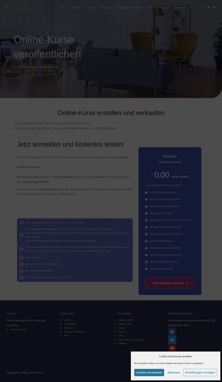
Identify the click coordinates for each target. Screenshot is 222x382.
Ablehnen (174, 372)
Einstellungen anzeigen (200, 372)
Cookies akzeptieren (149, 372)
